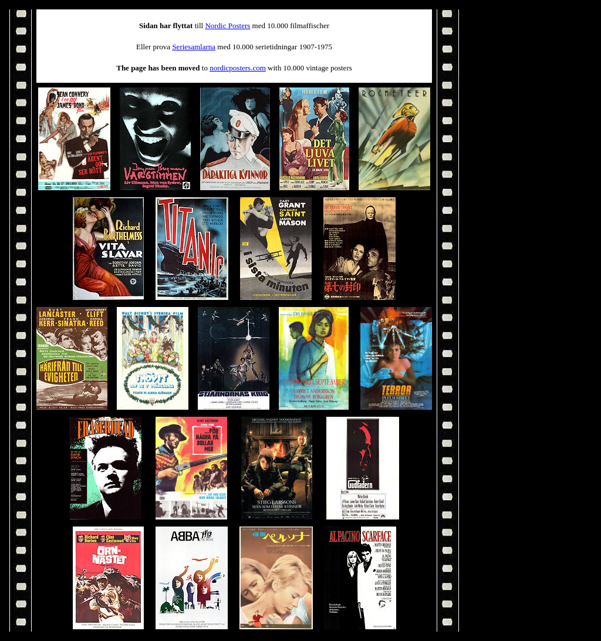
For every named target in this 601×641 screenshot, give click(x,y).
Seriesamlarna (193, 46)
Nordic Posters (227, 25)
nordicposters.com (238, 67)
